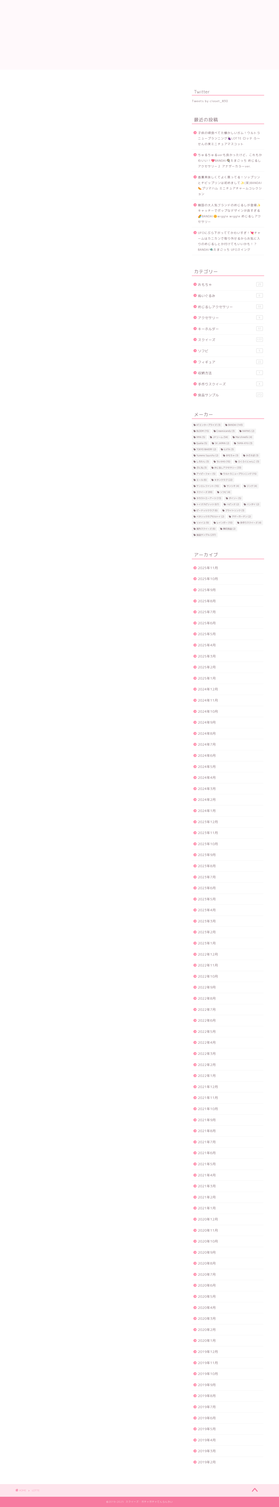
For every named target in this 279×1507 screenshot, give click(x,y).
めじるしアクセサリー (230, 306)
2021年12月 (208, 1087)
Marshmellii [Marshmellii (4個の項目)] (244, 437)
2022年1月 (207, 1075)
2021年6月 (207, 1153)
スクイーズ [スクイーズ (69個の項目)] (204, 492)
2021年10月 (208, 1109)
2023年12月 (208, 822)
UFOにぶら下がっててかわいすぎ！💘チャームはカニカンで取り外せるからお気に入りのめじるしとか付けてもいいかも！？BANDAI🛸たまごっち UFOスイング (229, 241)
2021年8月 (207, 1131)
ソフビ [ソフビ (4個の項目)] (225, 492)
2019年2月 (207, 1462)
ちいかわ (246, 75)
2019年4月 (207, 1440)
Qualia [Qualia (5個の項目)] (201, 443)
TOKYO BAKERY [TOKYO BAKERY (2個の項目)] (206, 449)
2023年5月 (207, 899)
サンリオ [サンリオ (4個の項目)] (233, 485)
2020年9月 (207, 1252)
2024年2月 (207, 799)
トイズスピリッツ (102, 76)
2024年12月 (208, 689)
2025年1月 (207, 678)
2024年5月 (207, 766)
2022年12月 (208, 954)
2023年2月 (207, 932)
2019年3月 (207, 1451)
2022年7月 (207, 1009)
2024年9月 (207, 722)
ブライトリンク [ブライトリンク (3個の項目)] (234, 510)
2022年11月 (208, 965)
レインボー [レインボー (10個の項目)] (224, 522)
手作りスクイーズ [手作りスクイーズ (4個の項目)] (250, 522)
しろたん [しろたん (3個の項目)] (202, 461)
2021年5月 (207, 1164)
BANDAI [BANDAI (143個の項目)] (235, 424)
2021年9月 (207, 1120)
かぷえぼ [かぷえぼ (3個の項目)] (252, 455)
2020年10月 (208, 1241)
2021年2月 (207, 1197)
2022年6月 (207, 1020)
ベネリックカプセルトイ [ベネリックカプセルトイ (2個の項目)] (210, 516)
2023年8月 (207, 866)
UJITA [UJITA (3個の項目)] (229, 449)
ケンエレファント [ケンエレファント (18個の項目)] (207, 485)
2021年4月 (207, 1175)
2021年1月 (207, 1208)
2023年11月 (208, 833)
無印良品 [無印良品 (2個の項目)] (229, 528)
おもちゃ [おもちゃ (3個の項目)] (232, 455)
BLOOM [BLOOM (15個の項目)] (202, 431)
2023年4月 (207, 910)
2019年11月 (208, 1363)
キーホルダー (230, 328)
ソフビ (230, 350)
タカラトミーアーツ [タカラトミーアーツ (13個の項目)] (208, 498)
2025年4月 (207, 645)
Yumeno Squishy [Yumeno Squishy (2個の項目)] (207, 455)
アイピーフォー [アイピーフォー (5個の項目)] (205, 473)
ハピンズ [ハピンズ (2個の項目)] (233, 504)
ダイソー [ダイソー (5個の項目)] (235, 498)
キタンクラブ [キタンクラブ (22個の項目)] (223, 479)
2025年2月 (207, 667)
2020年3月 (207, 1318)
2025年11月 (208, 568)
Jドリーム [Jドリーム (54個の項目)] (220, 437)
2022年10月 (208, 976)
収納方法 (230, 373)
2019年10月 (208, 1373)
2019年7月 (207, 1407)
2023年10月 (208, 844)
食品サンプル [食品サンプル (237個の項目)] (206, 534)
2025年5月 (207, 634)
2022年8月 (207, 998)
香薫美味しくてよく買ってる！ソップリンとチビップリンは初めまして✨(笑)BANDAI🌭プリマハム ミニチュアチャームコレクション (230, 185)
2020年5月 (207, 1296)
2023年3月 (207, 921)
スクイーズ (230, 339)
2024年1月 (207, 810)
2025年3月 (207, 656)
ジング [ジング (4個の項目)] (252, 485)
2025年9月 (207, 590)
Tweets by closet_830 (210, 101)
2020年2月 (207, 1329)
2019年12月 (208, 1351)
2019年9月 (207, 1385)
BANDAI (139, 75)
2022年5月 (207, 1031)
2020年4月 (207, 1307)
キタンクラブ (176, 75)
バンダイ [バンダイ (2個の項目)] (253, 504)
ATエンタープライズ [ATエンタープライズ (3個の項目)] (208, 424)
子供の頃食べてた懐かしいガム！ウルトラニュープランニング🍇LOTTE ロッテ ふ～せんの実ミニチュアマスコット (229, 138)
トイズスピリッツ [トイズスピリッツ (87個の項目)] (207, 504)
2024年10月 (208, 711)
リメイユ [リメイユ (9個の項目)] (202, 522)
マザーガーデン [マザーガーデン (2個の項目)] (241, 516)
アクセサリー (230, 317)
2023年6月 (207, 888)
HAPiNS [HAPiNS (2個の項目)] (248, 431)
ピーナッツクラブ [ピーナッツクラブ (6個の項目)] (207, 510)
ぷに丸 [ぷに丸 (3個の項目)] (201, 467)
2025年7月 (207, 612)
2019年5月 (207, 1429)
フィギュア (230, 362)
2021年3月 (207, 1186)
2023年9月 (207, 855)
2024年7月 (207, 744)
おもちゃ (230, 284)
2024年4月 (207, 777)
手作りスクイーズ (230, 384)
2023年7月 (207, 877)
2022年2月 (207, 1064)
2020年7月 (207, 1274)
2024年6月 (207, 755)
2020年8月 (207, 1263)
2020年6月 (207, 1285)
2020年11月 (208, 1230)
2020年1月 (207, 1340)
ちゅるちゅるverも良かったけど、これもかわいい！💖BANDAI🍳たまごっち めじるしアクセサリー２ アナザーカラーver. (230, 160)
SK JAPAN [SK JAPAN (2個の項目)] (222, 443)
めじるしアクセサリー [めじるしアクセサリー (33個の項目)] (227, 467)
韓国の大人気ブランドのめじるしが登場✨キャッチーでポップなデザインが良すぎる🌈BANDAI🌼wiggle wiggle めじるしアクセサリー (229, 213)
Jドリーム (67, 75)
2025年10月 (208, 579)
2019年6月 (207, 1418)
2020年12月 (208, 1219)
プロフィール (32, 75)
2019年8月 (207, 1396)
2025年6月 (207, 623)
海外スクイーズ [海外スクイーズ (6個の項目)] (205, 528)
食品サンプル (230, 395)
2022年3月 (207, 1053)
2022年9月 (207, 987)
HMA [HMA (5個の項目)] (200, 437)
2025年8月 (207, 601)
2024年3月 (207, 788)
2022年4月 (207, 1042)
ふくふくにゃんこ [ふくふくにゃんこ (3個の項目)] (248, 461)
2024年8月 (207, 733)
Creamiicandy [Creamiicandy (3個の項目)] (226, 431)
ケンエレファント (211, 76)
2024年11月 (208, 700)
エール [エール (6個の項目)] (201, 479)
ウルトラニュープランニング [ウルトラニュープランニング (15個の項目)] (239, 473)
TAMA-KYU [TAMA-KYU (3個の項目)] (244, 443)
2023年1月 (207, 943)
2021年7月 (207, 1142)
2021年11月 (208, 1097)
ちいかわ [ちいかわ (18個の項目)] (223, 461)
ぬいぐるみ (230, 295)
